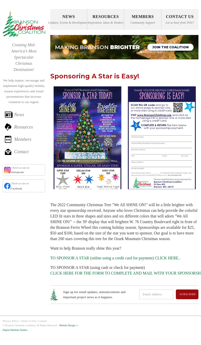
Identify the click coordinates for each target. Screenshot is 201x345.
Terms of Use (28, 320)
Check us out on (20, 170)
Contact (21, 151)
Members (22, 139)
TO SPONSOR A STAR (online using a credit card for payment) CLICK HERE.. (115, 258)
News (19, 114)
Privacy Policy (11, 320)
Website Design (67, 325)
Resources (23, 127)
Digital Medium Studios (15, 330)
